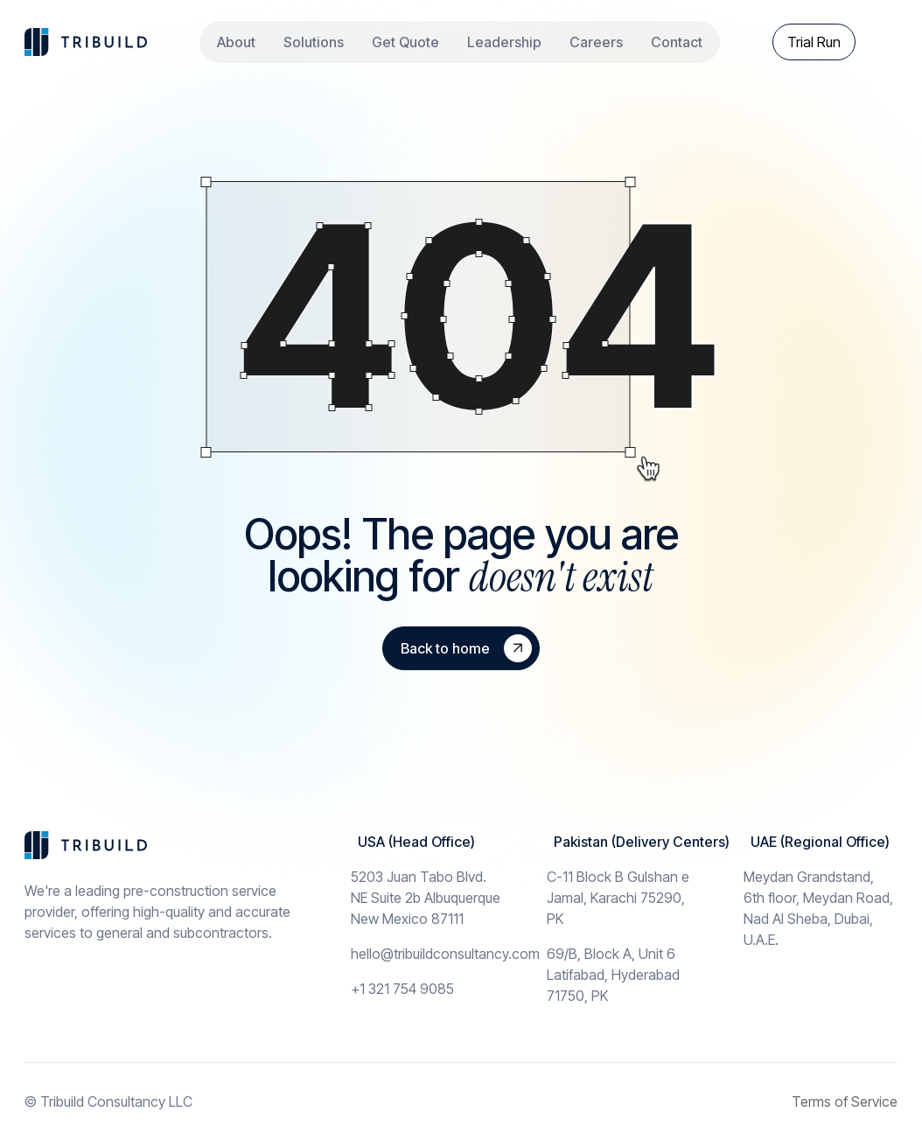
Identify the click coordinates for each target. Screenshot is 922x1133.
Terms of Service (845, 1101)
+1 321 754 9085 (402, 988)
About (236, 42)
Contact (676, 42)
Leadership (504, 42)
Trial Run (814, 42)
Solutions (313, 42)
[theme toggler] (884, 42)
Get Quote (405, 42)
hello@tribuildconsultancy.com (445, 953)
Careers (596, 42)
